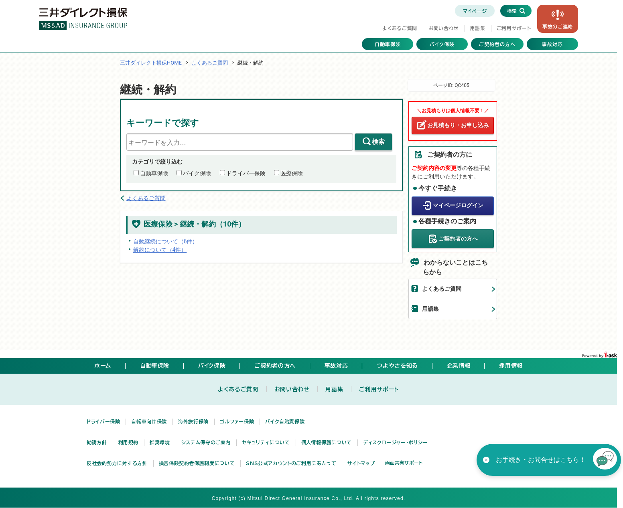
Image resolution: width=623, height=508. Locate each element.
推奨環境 (160, 442)
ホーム (102, 365)
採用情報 (511, 365)
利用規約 (128, 442)
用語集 (477, 28)
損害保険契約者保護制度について (197, 463)
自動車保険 (388, 44)
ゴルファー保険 (237, 421)
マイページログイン (458, 205)
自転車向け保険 (148, 421)
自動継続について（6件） (165, 241)
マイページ (475, 10)
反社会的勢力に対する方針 (117, 463)
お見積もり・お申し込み (458, 125)
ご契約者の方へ (497, 44)
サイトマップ (361, 463)
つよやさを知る (397, 365)
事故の (557, 26)
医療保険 (291, 173)
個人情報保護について (326, 442)
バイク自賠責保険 (284, 421)
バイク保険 (442, 44)
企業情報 (459, 365)
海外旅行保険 (193, 421)
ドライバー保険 (246, 173)
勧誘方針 (97, 442)
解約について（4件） (160, 250)
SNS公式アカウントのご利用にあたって (291, 463)
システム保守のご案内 (206, 442)
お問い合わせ (443, 28)
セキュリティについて (266, 442)
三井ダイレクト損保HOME (151, 63)
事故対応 (552, 44)
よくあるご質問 (399, 28)
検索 (378, 142)
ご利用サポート (514, 28)
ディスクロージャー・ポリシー (395, 442)
